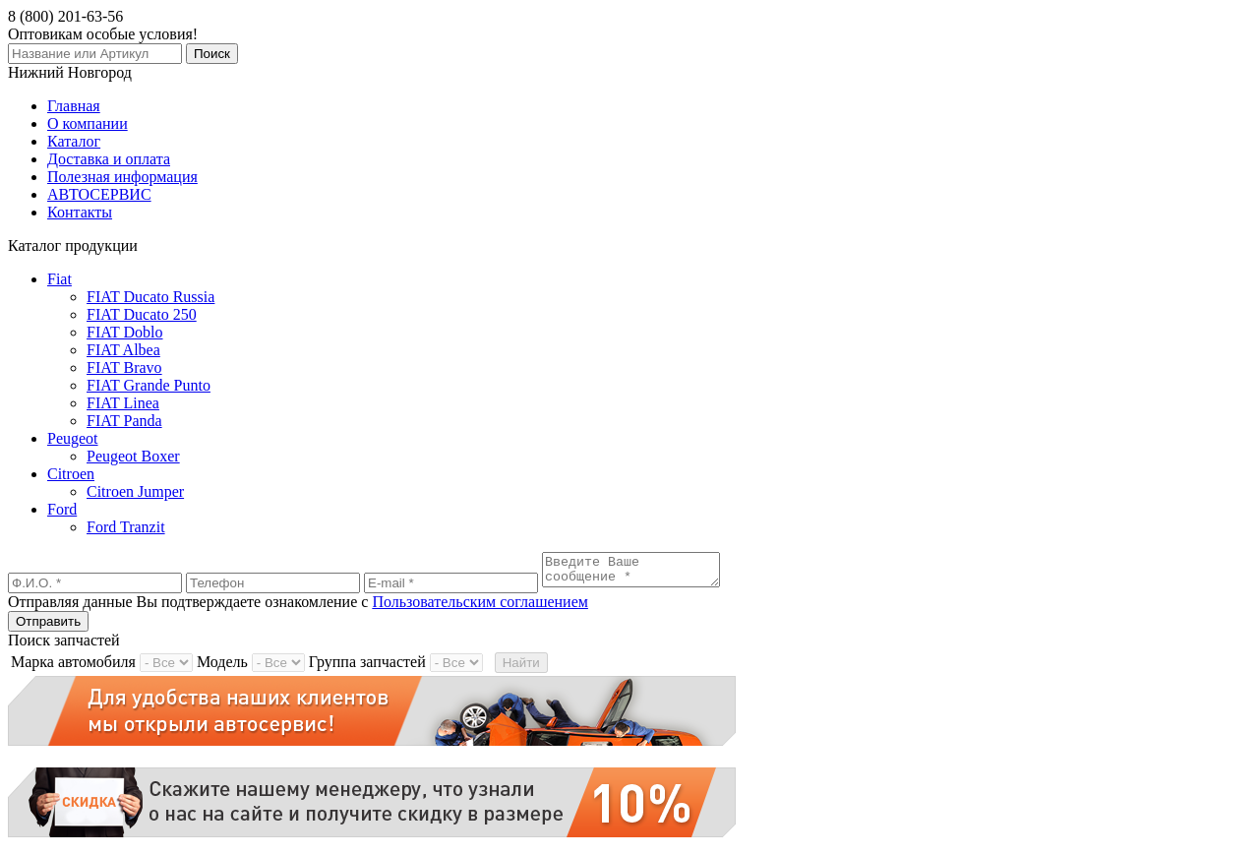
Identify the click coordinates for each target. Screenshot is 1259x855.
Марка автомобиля (73, 667)
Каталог (73, 141)
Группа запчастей (367, 667)
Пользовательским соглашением (480, 607)
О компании (87, 123)
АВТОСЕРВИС (99, 194)
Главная (73, 105)
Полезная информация (122, 176)
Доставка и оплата (108, 159)
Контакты (79, 212)
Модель (222, 667)
